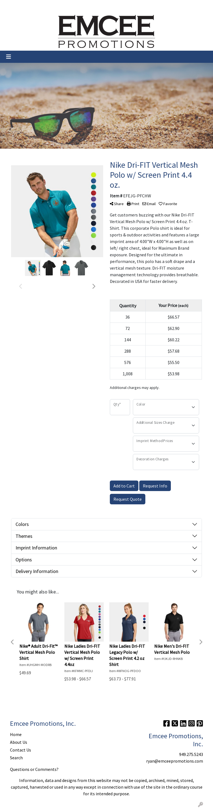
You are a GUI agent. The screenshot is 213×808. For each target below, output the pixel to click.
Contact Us (52, 6)
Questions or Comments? (34, 769)
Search (138, 6)
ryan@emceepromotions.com (174, 761)
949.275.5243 (191, 754)
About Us (29, 6)
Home (11, 6)
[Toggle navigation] (8, 57)
